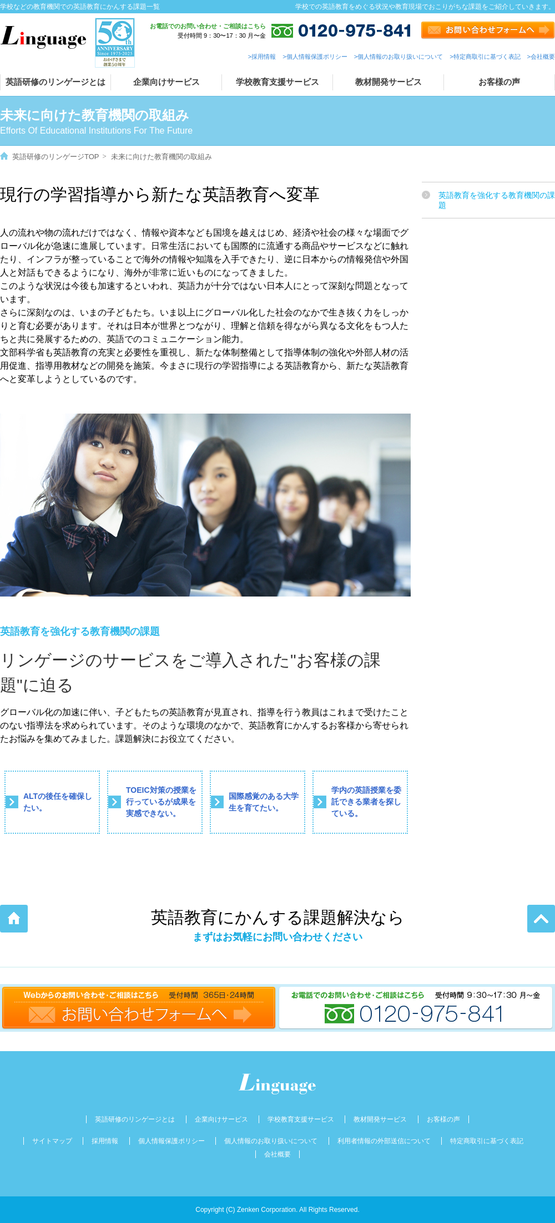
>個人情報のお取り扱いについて (398, 56)
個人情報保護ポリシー (171, 1141)
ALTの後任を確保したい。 (57, 802)
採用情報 (105, 1141)
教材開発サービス (388, 81)
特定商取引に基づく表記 (486, 1141)
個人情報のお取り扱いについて (270, 1141)
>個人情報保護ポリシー (314, 56)
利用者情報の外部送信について (384, 1141)
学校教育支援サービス (277, 81)
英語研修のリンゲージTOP (55, 156)
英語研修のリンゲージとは (55, 81)
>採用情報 (262, 56)
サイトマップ (52, 1141)
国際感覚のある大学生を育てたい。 (264, 802)
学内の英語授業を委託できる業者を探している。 (366, 802)
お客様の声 (499, 81)
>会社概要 (541, 56)
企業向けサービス (166, 81)
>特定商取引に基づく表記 (485, 56)
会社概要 (277, 1154)
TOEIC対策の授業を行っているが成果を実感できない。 (161, 802)
